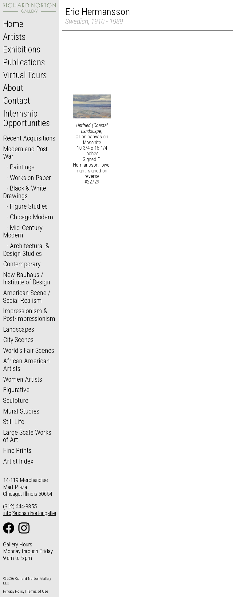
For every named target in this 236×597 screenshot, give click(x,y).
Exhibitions (21, 49)
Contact (16, 100)
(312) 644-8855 (20, 506)
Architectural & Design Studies (26, 249)
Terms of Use (37, 591)
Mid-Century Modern (22, 231)
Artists (14, 37)
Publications (24, 62)
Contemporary (22, 264)
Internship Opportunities (26, 118)
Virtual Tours (25, 75)
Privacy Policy (13, 591)
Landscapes (18, 329)
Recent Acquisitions (29, 138)
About (13, 88)
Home (13, 24)
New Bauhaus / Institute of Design (26, 278)
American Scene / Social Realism (26, 296)
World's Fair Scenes (28, 350)
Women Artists (22, 379)
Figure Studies (29, 206)
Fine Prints (17, 450)
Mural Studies (21, 411)
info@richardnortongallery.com (36, 513)
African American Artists (26, 364)
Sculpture (15, 400)
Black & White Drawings (24, 192)
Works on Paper (30, 178)
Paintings (22, 167)
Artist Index (18, 461)
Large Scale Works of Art (27, 436)
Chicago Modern (31, 217)
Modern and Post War (25, 152)
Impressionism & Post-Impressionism (29, 314)
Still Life (13, 422)
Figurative (16, 390)
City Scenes (18, 340)
